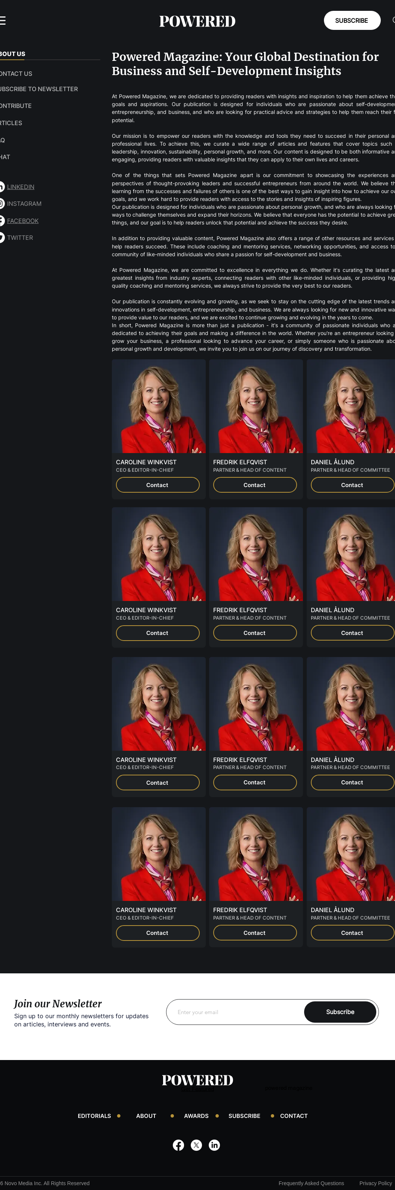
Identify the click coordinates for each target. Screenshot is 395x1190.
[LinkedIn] (214, 1145)
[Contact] (158, 485)
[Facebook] (178, 1145)
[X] (196, 1145)
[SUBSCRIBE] (352, 20)
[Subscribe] (340, 1012)
